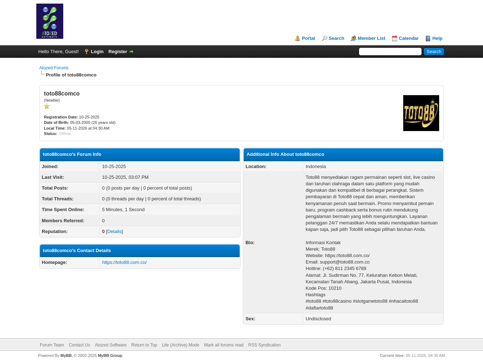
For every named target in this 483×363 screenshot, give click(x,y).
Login (97, 51)
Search (336, 38)
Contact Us (79, 345)
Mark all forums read (223, 345)
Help (437, 38)
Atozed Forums (53, 67)
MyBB (66, 355)
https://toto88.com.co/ (124, 262)
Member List (372, 38)
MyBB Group (110, 355)
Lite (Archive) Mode (180, 345)
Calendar (409, 38)
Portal (308, 38)
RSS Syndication (264, 345)
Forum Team (52, 345)
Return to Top (144, 345)
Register (118, 51)
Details (114, 231)
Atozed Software (110, 345)
